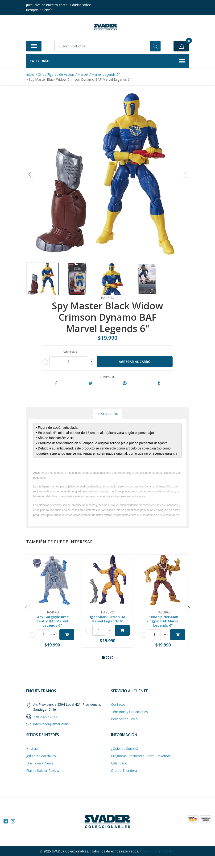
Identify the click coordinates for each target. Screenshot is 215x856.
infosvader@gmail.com (50, 724)
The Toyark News (39, 763)
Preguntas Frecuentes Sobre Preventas (141, 756)
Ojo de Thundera (124, 770)
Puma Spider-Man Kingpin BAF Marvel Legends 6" (162, 621)
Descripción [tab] (108, 414)
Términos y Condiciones (129, 711)
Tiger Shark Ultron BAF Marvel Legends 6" (107, 618)
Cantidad (69, 352)
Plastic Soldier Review (42, 770)
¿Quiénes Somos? (124, 748)
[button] (103, 657)
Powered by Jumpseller (157, 851)
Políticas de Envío (124, 719)
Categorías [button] (107, 61)
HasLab (32, 748)
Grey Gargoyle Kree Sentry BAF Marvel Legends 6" (52, 621)
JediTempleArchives (41, 756)
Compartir (108, 377)
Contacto (118, 704)
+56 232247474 (45, 716)
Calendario (119, 763)
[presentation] (29, 174)
